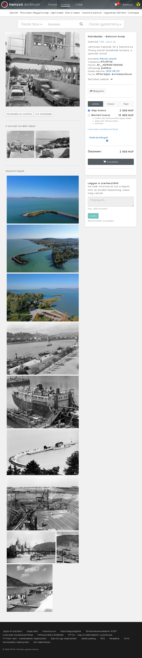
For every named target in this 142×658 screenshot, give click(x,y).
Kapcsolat (32, 631)
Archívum (20, 4)
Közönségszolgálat (71, 631)
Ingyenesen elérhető (115, 12)
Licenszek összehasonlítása (103, 129)
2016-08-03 (113, 71)
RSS (103, 638)
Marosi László (108, 58)
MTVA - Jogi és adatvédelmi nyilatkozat (90, 634)
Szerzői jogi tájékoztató (64, 638)
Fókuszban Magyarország (34, 12)
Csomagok (133, 12)
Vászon (110, 103)
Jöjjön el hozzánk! (13, 631)
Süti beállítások (42, 642)
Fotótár (65, 4)
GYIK (126, 638)
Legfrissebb (57, 12)
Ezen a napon (72, 12)
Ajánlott (13, 12)
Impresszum (49, 631)
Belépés (128, 4)
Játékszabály (88, 638)
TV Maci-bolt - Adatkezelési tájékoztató (24, 638)
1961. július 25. (107, 41)
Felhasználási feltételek (51, 634)
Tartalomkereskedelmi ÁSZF (101, 631)
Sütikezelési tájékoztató (16, 642)
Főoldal (52, 4)
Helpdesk (114, 638)
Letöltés (95, 103)
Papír (126, 103)
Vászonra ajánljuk (92, 12)
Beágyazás (97, 91)
